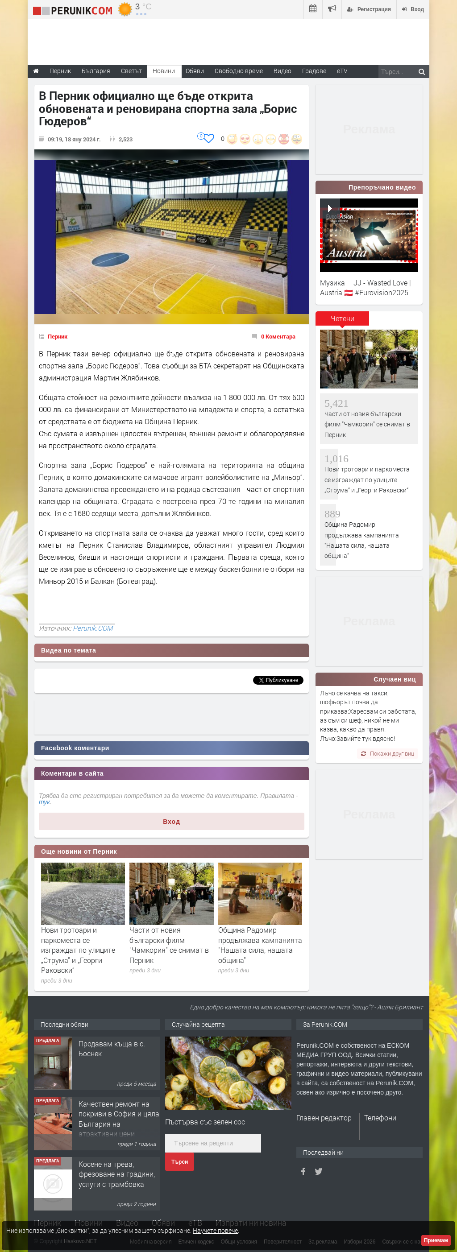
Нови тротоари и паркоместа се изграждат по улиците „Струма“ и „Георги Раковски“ (78, 950)
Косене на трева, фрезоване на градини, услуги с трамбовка (117, 1174)
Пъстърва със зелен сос (205, 1121)
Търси (179, 1162)
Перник (57, 336)
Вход (171, 821)
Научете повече (215, 1230)
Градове (314, 70)
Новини (164, 70)
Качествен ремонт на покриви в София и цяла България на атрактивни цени (119, 1118)
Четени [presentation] (342, 318)
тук (44, 802)
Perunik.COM (92, 628)
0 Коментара (278, 336)
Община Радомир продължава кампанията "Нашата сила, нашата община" (260, 944)
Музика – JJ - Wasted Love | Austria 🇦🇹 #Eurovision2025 (365, 287)
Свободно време (239, 70)
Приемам (436, 1240)
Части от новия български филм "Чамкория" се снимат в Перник (169, 944)
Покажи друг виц (387, 753)
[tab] (342, 321)
